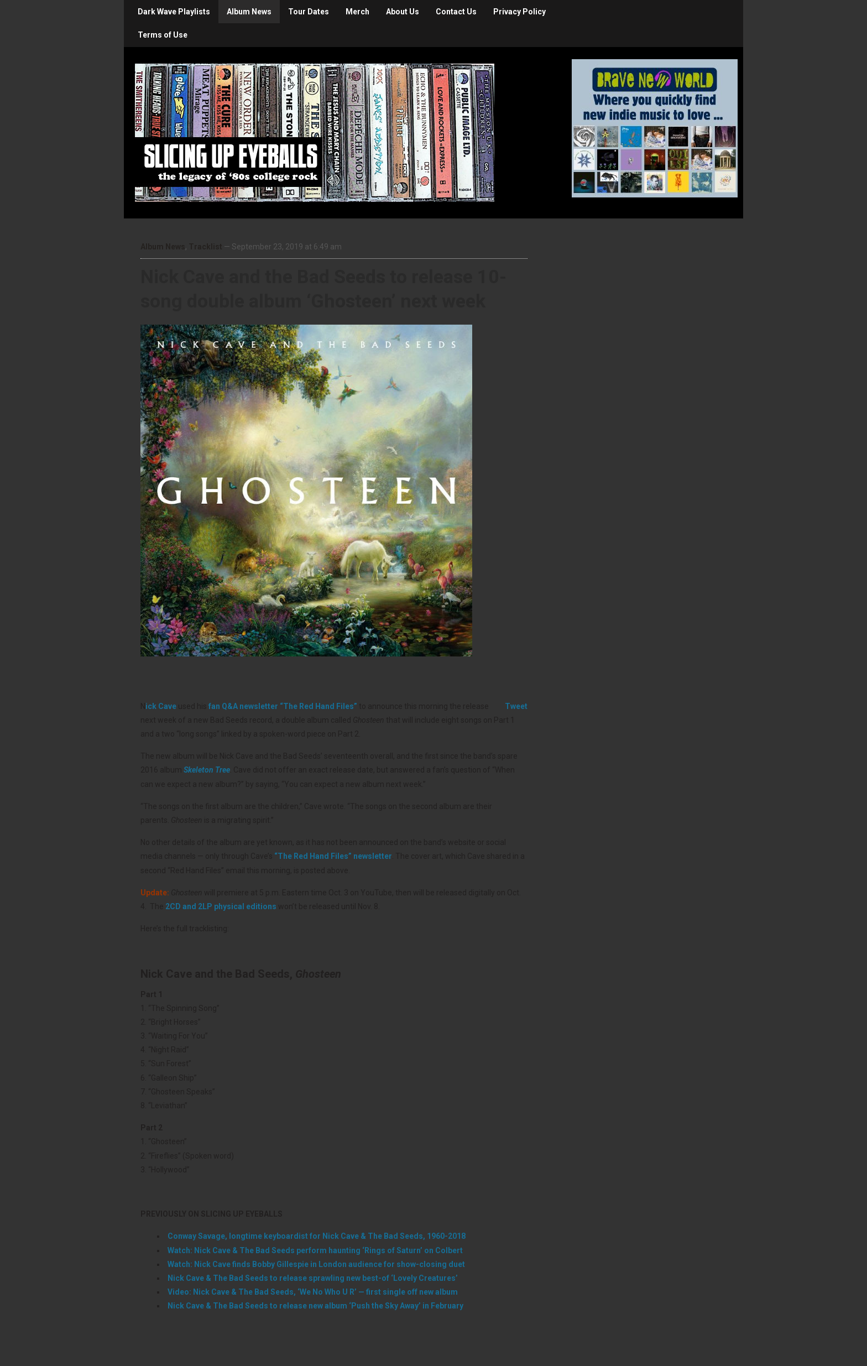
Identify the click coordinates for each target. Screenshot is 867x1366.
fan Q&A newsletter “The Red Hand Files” (282, 706)
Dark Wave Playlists (174, 11)
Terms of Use (162, 34)
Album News (249, 11)
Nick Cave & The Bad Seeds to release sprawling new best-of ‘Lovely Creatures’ (313, 1278)
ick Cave (160, 706)
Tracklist (205, 246)
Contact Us (456, 11)
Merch (357, 11)
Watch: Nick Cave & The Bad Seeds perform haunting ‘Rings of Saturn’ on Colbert (315, 1250)
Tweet (516, 706)
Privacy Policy (519, 11)
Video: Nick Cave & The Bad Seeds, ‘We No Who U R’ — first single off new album (313, 1291)
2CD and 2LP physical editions (220, 906)
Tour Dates (308, 11)
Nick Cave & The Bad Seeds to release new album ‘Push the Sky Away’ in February (315, 1305)
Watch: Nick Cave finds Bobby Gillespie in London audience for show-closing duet (316, 1264)
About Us (402, 11)
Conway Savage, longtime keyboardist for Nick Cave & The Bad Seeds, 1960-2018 (317, 1236)
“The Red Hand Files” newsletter (333, 856)
